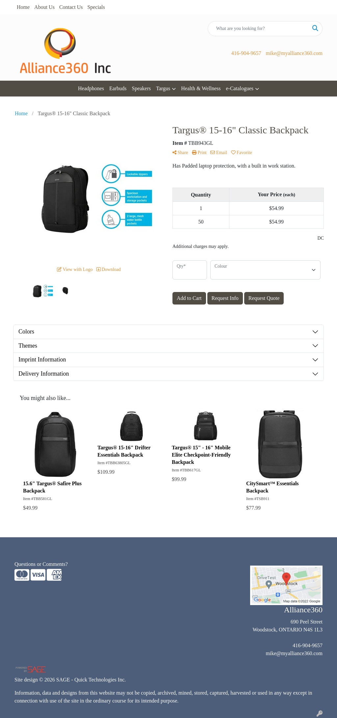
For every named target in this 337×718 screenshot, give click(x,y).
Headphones (91, 88)
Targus (163, 88)
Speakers (141, 88)
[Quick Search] (258, 28)
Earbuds (117, 88)
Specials (96, 7)
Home (23, 7)
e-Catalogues (239, 88)
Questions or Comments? (41, 564)
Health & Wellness (200, 88)
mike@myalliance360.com (294, 53)
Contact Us (71, 7)
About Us (44, 7)
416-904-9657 (246, 53)
